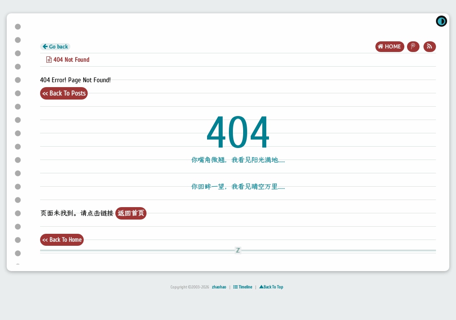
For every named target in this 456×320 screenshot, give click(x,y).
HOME (390, 46)
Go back (55, 47)
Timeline (242, 287)
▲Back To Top (271, 287)
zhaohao (219, 287)
